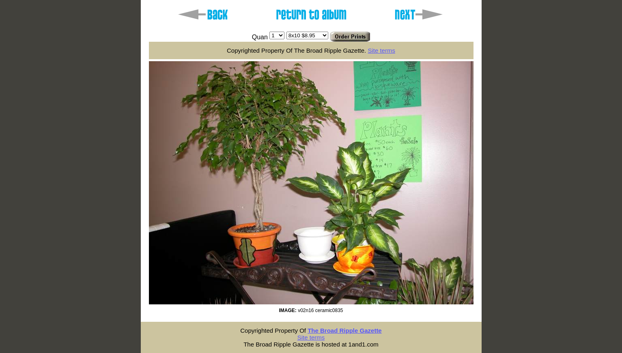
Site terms (381, 50)
